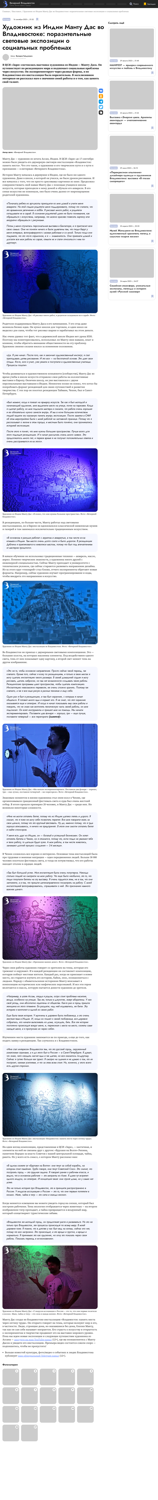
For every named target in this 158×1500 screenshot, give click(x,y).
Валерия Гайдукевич (24, 56)
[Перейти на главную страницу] (18, 4)
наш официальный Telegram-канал (38, 1355)
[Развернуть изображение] (10, 1377)
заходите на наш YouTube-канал (33, 1339)
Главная (6, 11)
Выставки (16, 11)
